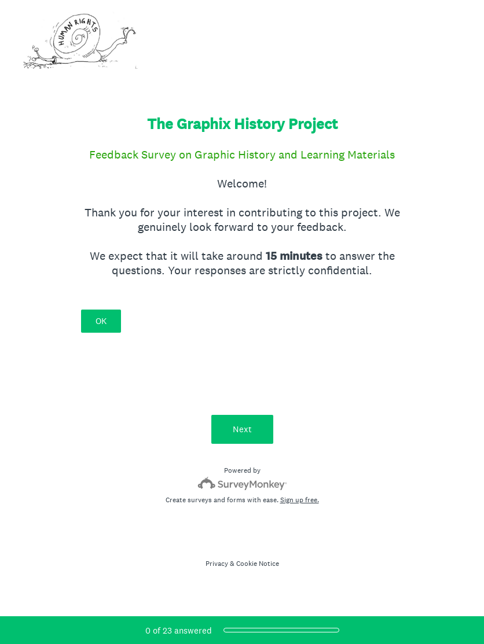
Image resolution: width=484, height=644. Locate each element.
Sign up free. (299, 500)
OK (101, 320)
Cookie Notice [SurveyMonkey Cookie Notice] (257, 563)
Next (242, 429)
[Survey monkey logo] (242, 483)
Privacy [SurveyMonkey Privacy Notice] (217, 563)
